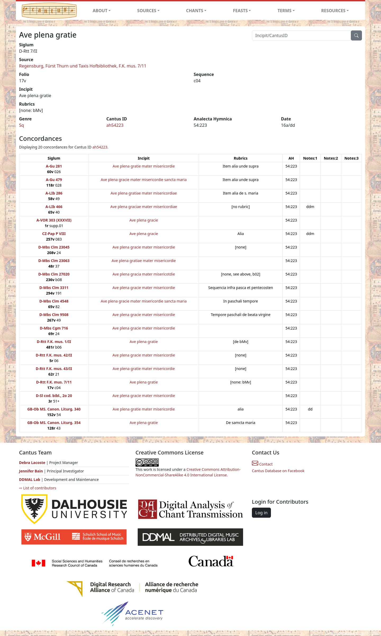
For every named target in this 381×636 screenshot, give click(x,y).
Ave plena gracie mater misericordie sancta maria (144, 179)
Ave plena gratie (144, 341)
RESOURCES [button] (333, 10)
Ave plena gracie (143, 220)
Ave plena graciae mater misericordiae (143, 206)
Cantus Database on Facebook (278, 470)
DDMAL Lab (29, 479)
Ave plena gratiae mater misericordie (144, 260)
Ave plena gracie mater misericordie (143, 247)
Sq (21, 125)
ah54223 (115, 125)
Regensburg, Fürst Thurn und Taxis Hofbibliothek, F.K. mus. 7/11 (82, 66)
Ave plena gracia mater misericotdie (143, 274)
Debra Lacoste (32, 462)
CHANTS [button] (194, 10)
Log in (261, 513)
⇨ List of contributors (37, 487)
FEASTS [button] (240, 10)
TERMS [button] (285, 10)
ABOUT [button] (100, 10)
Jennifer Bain (31, 470)
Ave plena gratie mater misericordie (144, 166)
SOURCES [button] (146, 10)
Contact (262, 464)
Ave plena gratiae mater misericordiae (144, 193)
